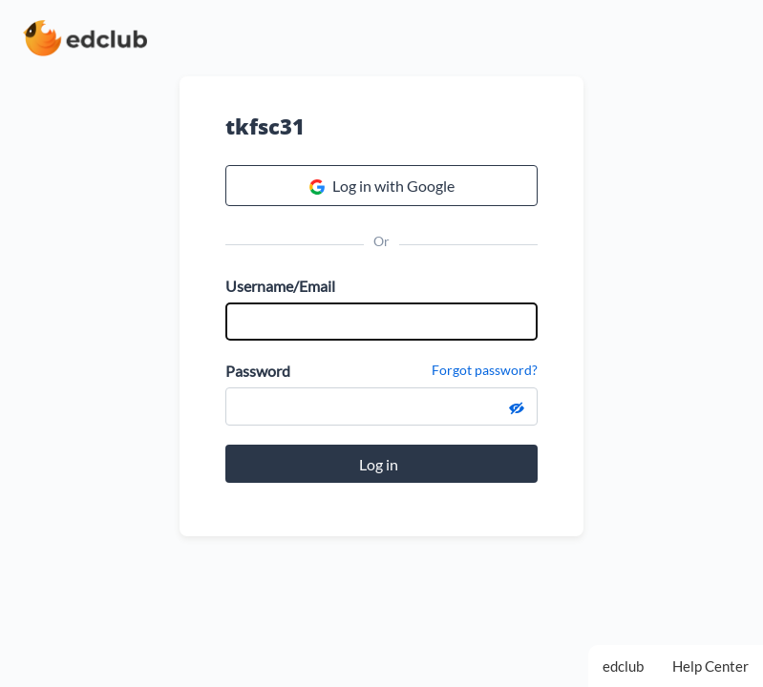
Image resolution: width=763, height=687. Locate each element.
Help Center (710, 666)
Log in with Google (382, 186)
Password (257, 371)
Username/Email (280, 286)
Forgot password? (485, 370)
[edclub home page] (85, 38)
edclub (623, 666)
